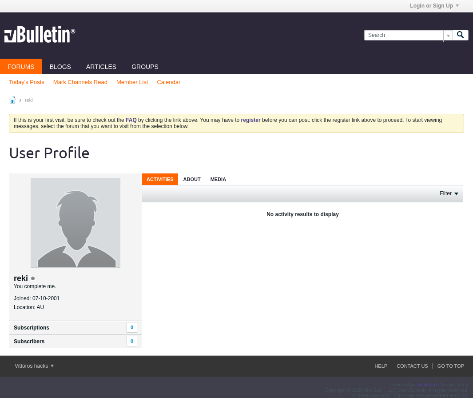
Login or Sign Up (434, 6)
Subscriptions (31, 328)
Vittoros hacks (34, 366)
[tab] (160, 179)
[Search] (408, 35)
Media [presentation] (218, 179)
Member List (132, 82)
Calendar (168, 82)
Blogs (60, 66)
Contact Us (412, 366)
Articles (101, 66)
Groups (145, 66)
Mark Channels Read (80, 82)
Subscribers (29, 341)
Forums (21, 66)
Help (380, 366)
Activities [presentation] (160, 179)
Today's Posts (26, 82)
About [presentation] (192, 179)
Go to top (450, 366)
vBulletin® (428, 384)
